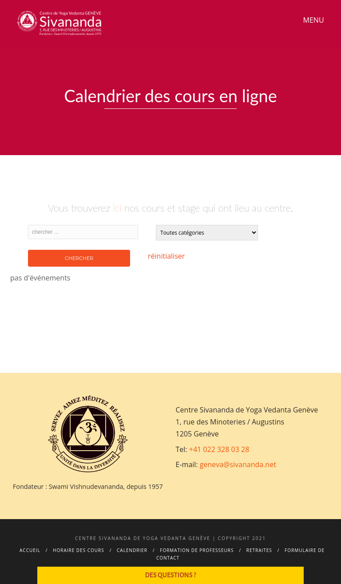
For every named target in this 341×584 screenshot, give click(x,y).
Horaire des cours (78, 550)
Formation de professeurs (197, 550)
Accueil (30, 550)
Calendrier (132, 550)
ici (117, 208)
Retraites (259, 550)
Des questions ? (170, 575)
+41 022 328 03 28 (219, 449)
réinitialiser (166, 256)
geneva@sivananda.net (238, 464)
